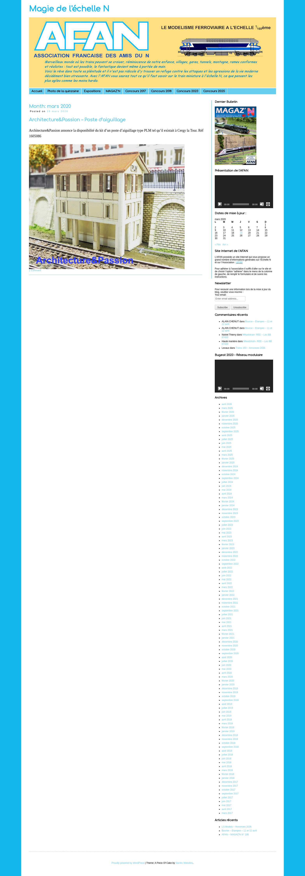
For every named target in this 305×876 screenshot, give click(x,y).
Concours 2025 (214, 91)
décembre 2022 (230, 552)
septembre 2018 (230, 747)
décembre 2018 (230, 735)
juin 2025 (226, 443)
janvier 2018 (228, 778)
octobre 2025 (228, 427)
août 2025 (227, 435)
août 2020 (227, 657)
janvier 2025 (228, 462)
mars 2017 (227, 813)
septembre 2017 (230, 793)
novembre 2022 (230, 556)
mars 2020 (227, 676)
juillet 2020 (227, 661)
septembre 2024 (230, 478)
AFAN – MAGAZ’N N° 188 (235, 834)
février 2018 (228, 774)
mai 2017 (226, 805)
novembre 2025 (230, 423)
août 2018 (227, 750)
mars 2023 (227, 540)
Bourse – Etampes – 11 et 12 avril (239, 830)
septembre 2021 (230, 610)
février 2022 (228, 591)
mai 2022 (226, 579)
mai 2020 (226, 669)
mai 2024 (226, 490)
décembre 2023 (230, 509)
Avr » (225, 244)
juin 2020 (226, 665)
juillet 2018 (227, 754)
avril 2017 (227, 809)
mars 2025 (227, 454)
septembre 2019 (230, 700)
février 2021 (228, 634)
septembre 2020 (230, 653)
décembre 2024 (230, 466)
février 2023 (228, 544)
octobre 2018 (228, 743)
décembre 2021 (230, 599)
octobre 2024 (228, 474)
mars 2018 (227, 770)
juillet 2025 (227, 439)
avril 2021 (227, 626)
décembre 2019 (230, 688)
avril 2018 (227, 766)
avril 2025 (227, 451)
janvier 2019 (228, 731)
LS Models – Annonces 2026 (237, 826)
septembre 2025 (230, 431)
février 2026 (228, 412)
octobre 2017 (228, 789)
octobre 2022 (228, 560)
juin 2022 (226, 575)
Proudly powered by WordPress (128, 863)
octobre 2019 (228, 696)
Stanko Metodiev (184, 863)
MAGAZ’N (113, 91)
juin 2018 (226, 758)
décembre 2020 (230, 641)
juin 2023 (226, 528)
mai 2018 (226, 762)
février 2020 (228, 680)
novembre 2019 (230, 692)
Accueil (37, 91)
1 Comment (35, 270)
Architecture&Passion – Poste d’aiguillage (77, 119)
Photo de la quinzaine (63, 91)
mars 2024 (227, 497)
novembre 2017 (230, 785)
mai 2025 (226, 447)
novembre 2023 (230, 513)
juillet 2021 (227, 614)
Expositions (92, 91)
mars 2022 (227, 587)
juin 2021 (226, 618)
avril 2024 (227, 493)
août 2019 (227, 704)
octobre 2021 (228, 606)
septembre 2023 (230, 521)
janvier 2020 (228, 684)
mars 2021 (227, 630)
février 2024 (228, 501)
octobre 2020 (228, 649)
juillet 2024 (227, 482)
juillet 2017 (227, 797)
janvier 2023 (228, 548)
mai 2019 (226, 715)
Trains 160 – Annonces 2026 (250, 348)
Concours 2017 (135, 91)
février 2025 (228, 458)
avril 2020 (227, 673)
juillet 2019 (227, 708)
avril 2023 (227, 536)
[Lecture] (220, 204)
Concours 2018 (161, 91)
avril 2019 (227, 719)
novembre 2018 (230, 739)
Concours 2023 (187, 91)
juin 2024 (226, 486)
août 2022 (227, 567)
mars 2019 (227, 723)
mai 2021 (226, 622)
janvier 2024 (228, 505)
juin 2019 (226, 711)
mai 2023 (226, 532)
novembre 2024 (230, 470)
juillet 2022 (227, 571)
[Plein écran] (268, 204)
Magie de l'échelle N (69, 9)
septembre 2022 (230, 564)
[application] (244, 191)
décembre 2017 (230, 782)
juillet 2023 (227, 525)
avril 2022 (227, 583)
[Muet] (262, 204)
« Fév (218, 244)
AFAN (239, 262)
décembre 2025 (230, 419)
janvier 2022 (228, 595)
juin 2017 (226, 801)
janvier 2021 (228, 638)
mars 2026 (227, 408)
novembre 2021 (230, 602)
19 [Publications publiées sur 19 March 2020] (241, 233)
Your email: (220, 294)
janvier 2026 (228, 416)
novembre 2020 (230, 645)
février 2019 (228, 727)
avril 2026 (227, 404)
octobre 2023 (228, 517)
